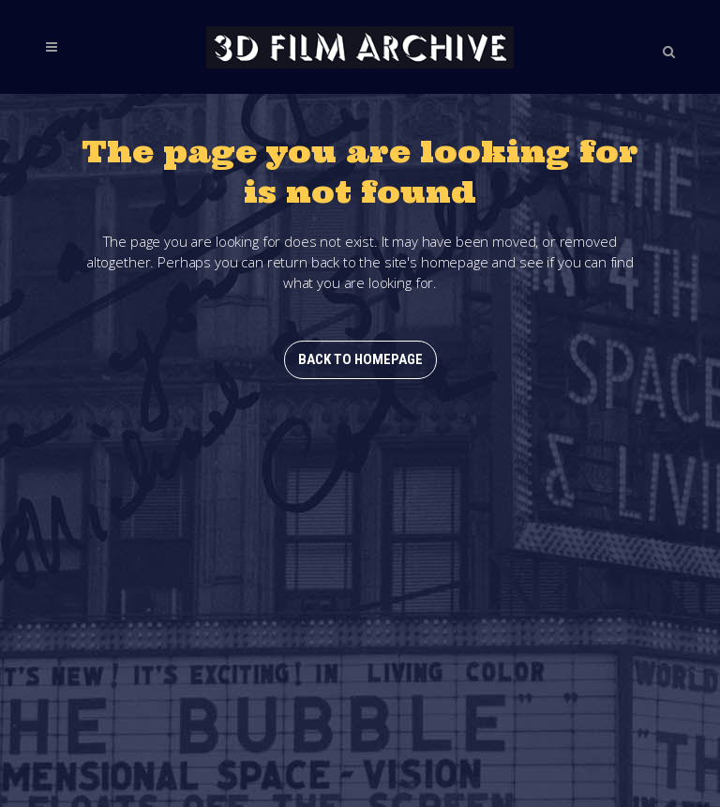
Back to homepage (360, 359)
